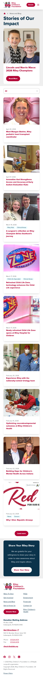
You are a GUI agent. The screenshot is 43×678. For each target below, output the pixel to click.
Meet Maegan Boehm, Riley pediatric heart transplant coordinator (18, 134)
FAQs (25, 594)
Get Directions (10, 630)
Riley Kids (10, 227)
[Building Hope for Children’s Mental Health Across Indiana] (21, 450)
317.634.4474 (14, 640)
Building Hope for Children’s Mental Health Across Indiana (19, 472)
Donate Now (11, 611)
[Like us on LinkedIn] (19, 657)
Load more (21, 533)
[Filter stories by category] (21, 91)
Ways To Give (9, 594)
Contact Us (27, 606)
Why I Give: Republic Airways (19, 520)
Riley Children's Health (29, 610)
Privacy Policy (8, 673)
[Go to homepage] (12, 5)
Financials (27, 602)
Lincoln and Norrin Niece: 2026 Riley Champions (21, 69)
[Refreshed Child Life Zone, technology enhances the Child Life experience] (21, 258)
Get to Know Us (9, 606)
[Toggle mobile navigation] (38, 4)
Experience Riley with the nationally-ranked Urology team (20, 379)
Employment (28, 598)
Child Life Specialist (13, 279)
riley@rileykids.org (11, 646)
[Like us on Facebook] (5, 657)
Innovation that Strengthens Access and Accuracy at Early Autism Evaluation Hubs (19, 182)
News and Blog (15, 13)
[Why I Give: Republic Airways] (21, 495)
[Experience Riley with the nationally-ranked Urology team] (21, 357)
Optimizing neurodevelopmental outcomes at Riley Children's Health (21, 426)
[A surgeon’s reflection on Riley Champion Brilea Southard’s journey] (21, 206)
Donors (16, 516)
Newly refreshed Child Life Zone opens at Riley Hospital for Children (21, 333)
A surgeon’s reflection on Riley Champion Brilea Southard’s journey (20, 234)
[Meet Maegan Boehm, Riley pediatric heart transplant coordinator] (21, 111)
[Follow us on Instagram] (9, 657)
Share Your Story (21, 570)
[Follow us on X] (14, 657)
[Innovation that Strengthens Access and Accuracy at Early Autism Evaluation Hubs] (21, 158)
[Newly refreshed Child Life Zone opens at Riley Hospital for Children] (21, 309)
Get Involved (8, 598)
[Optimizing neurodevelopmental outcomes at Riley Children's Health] (21, 402)
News (9, 516)
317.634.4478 (14, 642)
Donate (30, 5)
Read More (13, 78)
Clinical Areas (21, 227)
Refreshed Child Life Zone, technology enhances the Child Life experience (20, 285)
